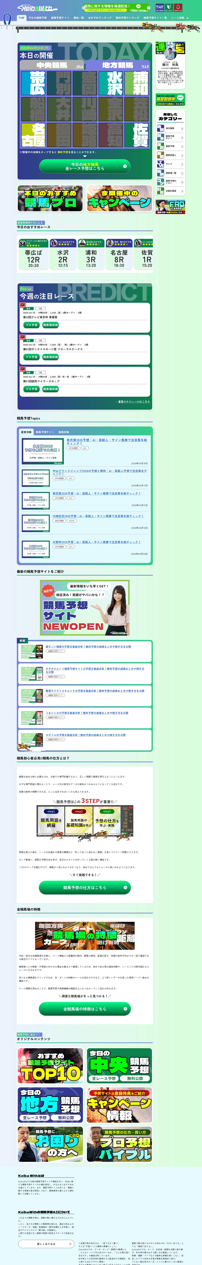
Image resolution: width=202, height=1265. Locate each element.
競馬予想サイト (60, 17)
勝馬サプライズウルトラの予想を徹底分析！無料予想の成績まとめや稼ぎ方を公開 (95, 742)
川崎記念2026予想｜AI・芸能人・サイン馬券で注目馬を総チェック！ (98, 568)
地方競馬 (117, 117)
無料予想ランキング (127, 17)
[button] (84, 8)
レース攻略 (177, 17)
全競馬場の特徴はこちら (84, 1060)
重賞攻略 (26, 484)
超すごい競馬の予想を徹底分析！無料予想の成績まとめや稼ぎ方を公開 (88, 698)
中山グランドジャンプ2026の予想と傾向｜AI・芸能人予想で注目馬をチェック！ (100, 524)
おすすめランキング (100, 17)
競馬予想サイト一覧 (155, 17)
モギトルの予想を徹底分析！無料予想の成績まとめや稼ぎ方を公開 (86, 787)
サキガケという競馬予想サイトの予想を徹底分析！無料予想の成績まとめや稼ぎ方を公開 (95, 722)
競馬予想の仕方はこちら (84, 939)
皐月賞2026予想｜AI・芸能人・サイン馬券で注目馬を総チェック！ (107, 493)
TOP (21, 17)
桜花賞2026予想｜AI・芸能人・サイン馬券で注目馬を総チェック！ (97, 545)
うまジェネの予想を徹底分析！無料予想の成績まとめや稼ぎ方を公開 (87, 764)
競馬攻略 (63, 484)
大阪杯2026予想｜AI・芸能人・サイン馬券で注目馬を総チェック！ (97, 594)
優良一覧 (79, 17)
